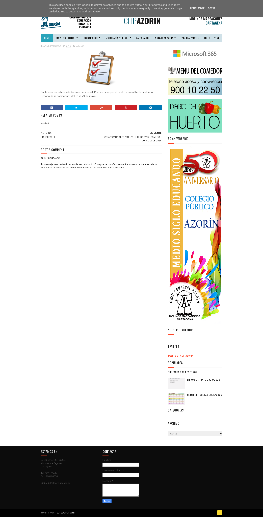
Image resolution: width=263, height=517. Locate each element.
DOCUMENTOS (90, 38)
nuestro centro (65, 38)
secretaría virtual (117, 38)
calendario (143, 38)
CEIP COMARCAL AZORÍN (66, 512)
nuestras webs (164, 38)
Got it (211, 8)
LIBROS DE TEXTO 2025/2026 (203, 379)
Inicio (46, 38)
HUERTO (208, 38)
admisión (80, 46)
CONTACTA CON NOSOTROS (182, 372)
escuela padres (190, 38)
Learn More (197, 8)
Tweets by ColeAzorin (180, 355)
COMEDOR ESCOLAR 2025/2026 (204, 395)
